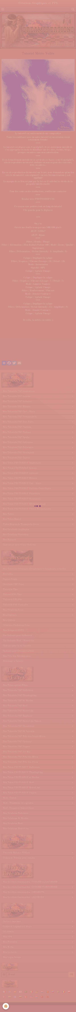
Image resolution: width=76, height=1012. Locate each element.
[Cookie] (6, 1006)
